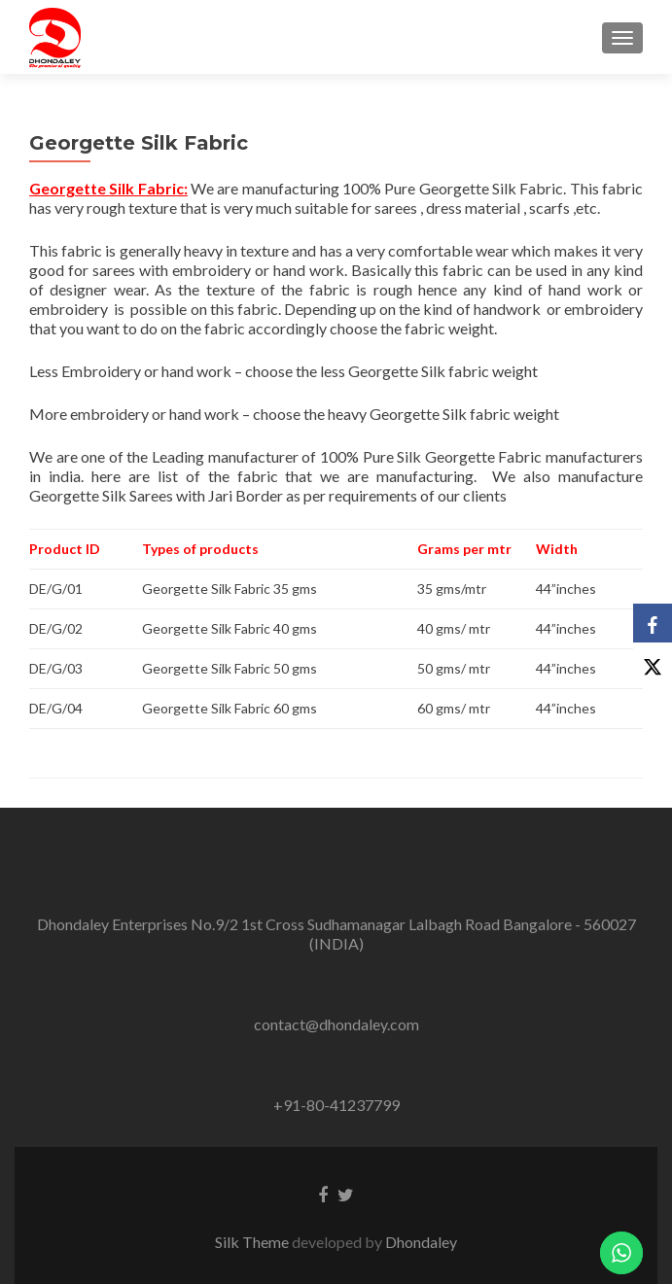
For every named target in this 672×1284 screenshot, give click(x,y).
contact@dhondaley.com (336, 1024)
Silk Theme (253, 1241)
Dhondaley (421, 1241)
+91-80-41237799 (336, 1104)
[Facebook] (652, 623)
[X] (652, 661)
